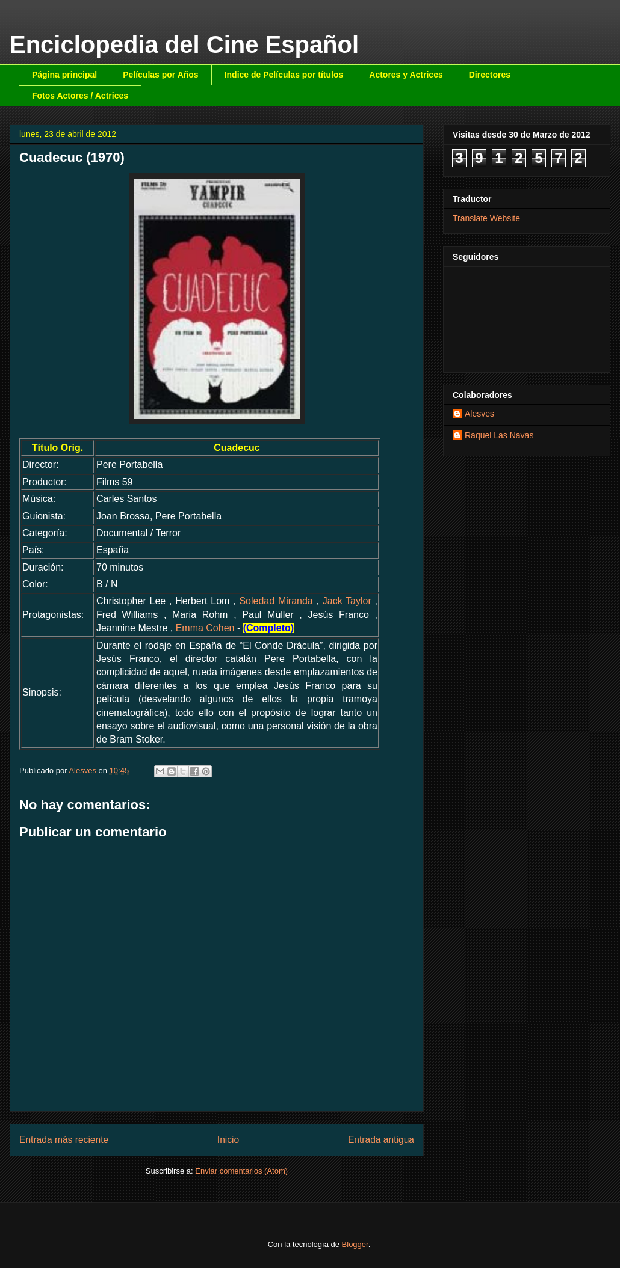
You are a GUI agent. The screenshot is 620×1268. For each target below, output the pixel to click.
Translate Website (486, 218)
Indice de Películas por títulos (284, 74)
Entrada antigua (381, 1140)
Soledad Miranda (275, 601)
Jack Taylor (347, 601)
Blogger (355, 1244)
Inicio (228, 1140)
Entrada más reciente (63, 1140)
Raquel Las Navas (499, 435)
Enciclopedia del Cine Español (184, 44)
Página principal (64, 74)
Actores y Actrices (405, 74)
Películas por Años (161, 74)
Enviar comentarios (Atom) (241, 1170)
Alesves (479, 413)
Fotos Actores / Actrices (80, 95)
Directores (489, 74)
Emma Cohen (205, 628)
